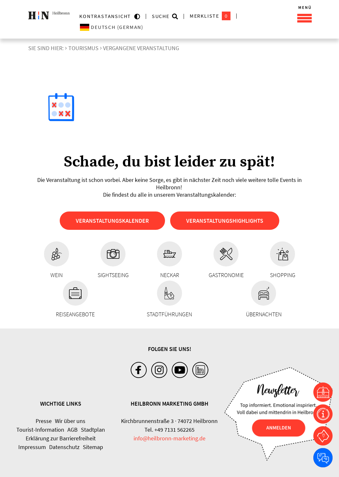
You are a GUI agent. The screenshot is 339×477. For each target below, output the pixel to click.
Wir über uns (70, 421)
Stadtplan (93, 429)
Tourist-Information (40, 429)
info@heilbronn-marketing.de (169, 438)
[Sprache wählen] (137, 27)
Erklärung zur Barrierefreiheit (61, 438)
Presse (44, 421)
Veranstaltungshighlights (224, 220)
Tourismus (83, 48)
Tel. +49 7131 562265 (169, 429)
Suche (161, 16)
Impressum (32, 447)
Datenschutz (64, 447)
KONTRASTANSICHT (106, 16)
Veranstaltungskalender (112, 220)
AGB (72, 429)
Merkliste (210, 16)
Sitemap (93, 447)
